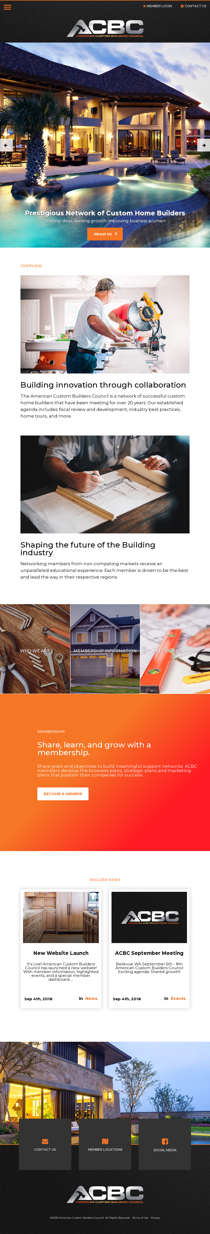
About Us (103, 234)
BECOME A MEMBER (63, 794)
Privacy (155, 1217)
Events (178, 998)
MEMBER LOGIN (159, 6)
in (81, 998)
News (91, 998)
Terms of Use (140, 1217)
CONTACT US (195, 6)
